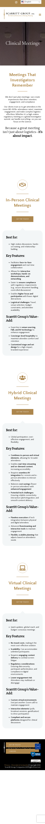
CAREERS (12, 751)
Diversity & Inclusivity (19, 765)
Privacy (7, 765)
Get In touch (15, 745)
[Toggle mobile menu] (40, 14)
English (26, 1)
